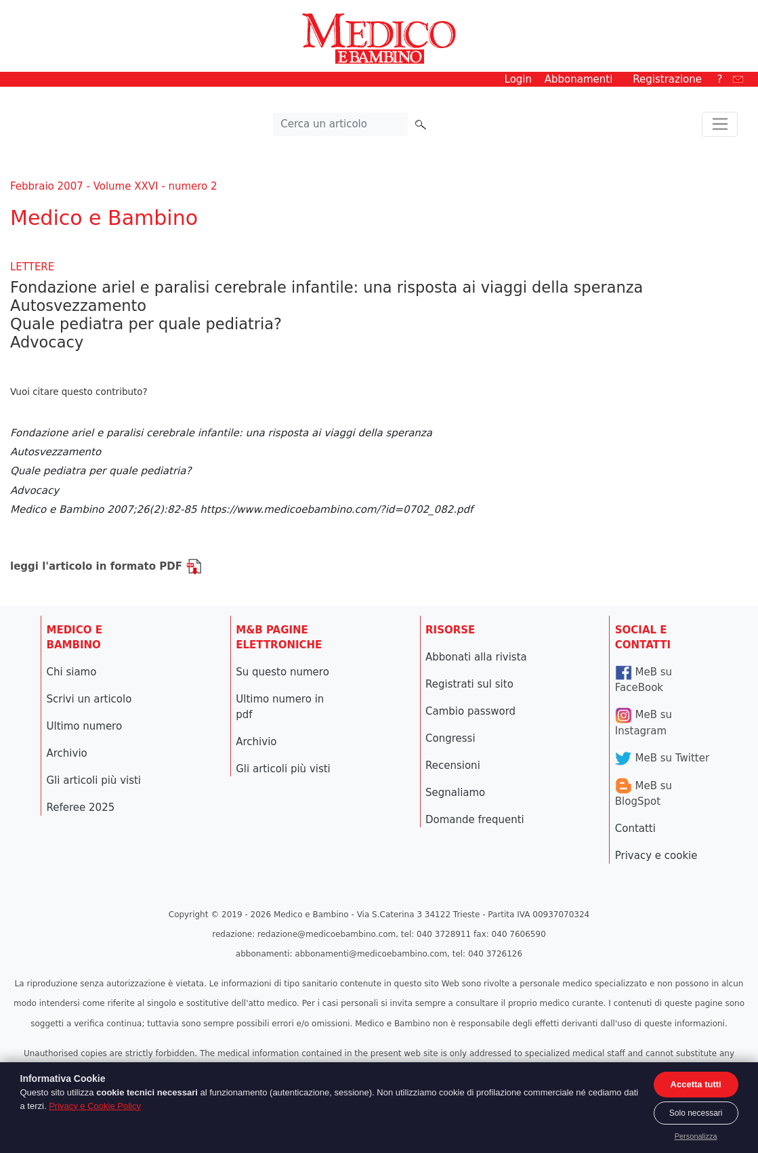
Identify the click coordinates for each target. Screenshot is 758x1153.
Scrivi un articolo (89, 699)
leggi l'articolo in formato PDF (106, 566)
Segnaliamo (455, 793)
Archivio (67, 753)
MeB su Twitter (662, 758)
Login (518, 79)
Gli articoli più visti (94, 780)
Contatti (635, 828)
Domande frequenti (474, 820)
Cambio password (470, 711)
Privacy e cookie (656, 856)
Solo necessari (696, 1113)
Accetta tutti (696, 1084)
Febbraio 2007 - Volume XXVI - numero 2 (113, 186)
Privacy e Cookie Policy (95, 1106)
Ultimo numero (85, 726)
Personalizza (696, 1136)
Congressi (450, 738)
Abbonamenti (579, 79)
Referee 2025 (81, 807)
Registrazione (667, 79)
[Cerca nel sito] (340, 124)
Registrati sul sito (469, 684)
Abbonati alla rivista (476, 657)
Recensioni (452, 765)
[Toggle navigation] (720, 125)
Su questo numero (282, 672)
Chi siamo (72, 672)
